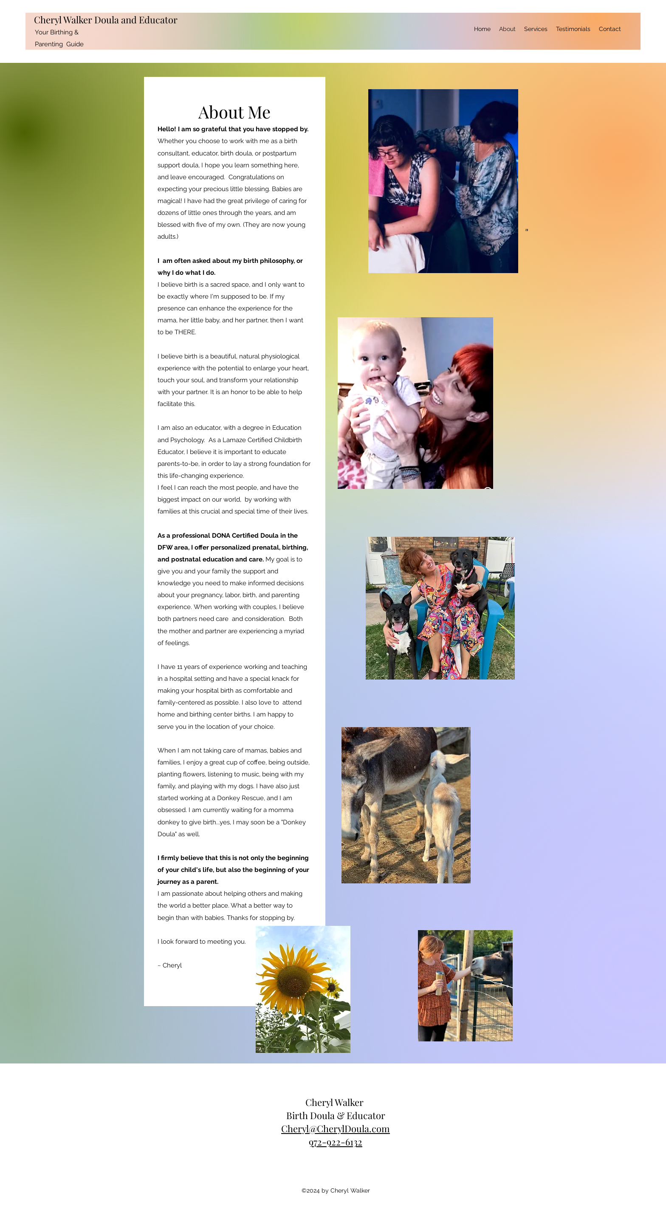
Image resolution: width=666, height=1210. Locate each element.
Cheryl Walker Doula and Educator (106, 19)
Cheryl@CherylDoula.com (335, 1128)
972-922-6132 (335, 1141)
